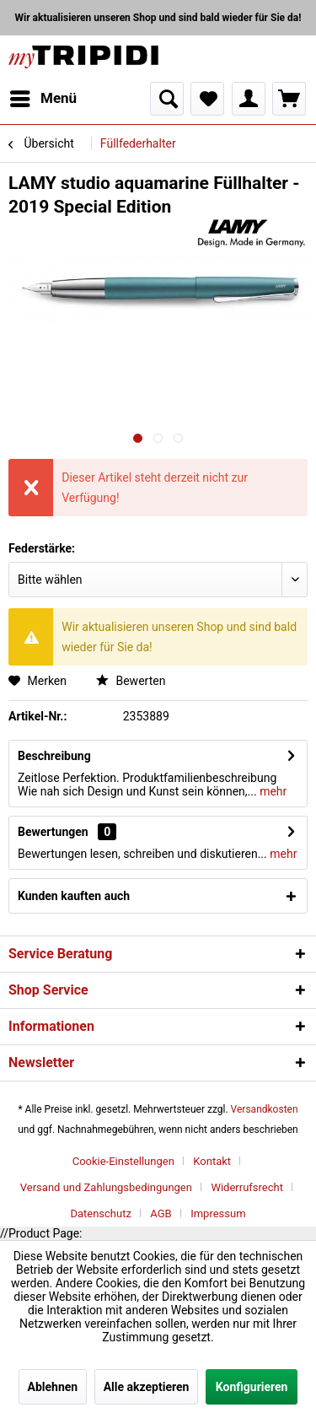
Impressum (217, 1213)
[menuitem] (42, 99)
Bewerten (130, 681)
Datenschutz (100, 1213)
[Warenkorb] (289, 99)
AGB (160, 1213)
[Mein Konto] (248, 99)
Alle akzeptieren (147, 1387)
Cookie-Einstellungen (123, 1161)
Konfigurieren (252, 1387)
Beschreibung (54, 756)
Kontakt (212, 1161)
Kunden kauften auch (74, 896)
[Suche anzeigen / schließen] (167, 99)
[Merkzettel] (207, 99)
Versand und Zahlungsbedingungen (106, 1187)
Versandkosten (264, 1109)
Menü (43, 95)
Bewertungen (53, 832)
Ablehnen (53, 1387)
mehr (272, 791)
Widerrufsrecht (247, 1187)
